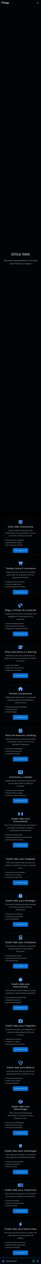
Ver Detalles (20, 550)
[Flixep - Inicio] (5, 2)
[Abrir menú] (38, 3)
